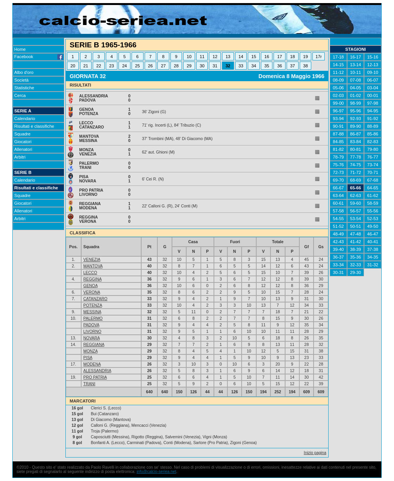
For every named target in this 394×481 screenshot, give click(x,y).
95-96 (355, 111)
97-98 (372, 103)
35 (266, 65)
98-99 (355, 103)
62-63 (355, 195)
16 (266, 56)
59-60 (355, 203)
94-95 (372, 111)
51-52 (338, 226)
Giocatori (23, 141)
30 (202, 65)
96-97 (338, 111)
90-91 (338, 126)
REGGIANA (93, 344)
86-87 (355, 134)
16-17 (355, 57)
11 (202, 56)
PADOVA (91, 325)
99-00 (338, 103)
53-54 (355, 218)
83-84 (355, 141)
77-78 (355, 157)
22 (98, 65)
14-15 (338, 64)
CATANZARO (95, 299)
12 (215, 56)
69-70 (338, 180)
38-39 (355, 249)
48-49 (338, 234)
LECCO (90, 273)
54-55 (338, 218)
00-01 (372, 95)
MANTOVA (93, 266)
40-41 (372, 241)
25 (137, 65)
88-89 (372, 126)
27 (163, 65)
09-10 (372, 72)
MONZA (90, 351)
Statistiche (24, 87)
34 (253, 65)
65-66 (355, 187)
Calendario (24, 118)
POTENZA (92, 305)
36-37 (338, 257)
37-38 (372, 249)
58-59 (372, 203)
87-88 (338, 134)
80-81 (355, 149)
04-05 (355, 87)
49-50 (372, 226)
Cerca (20, 95)
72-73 (338, 172)
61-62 (372, 195)
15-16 (372, 57)
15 (253, 56)
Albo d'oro (23, 72)
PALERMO (93, 318)
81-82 (338, 149)
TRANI (89, 384)
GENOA (90, 286)
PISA (87, 358)
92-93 (355, 118)
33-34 (338, 264)
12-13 (372, 64)
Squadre (22, 134)
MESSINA (92, 312)
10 (189, 56)
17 (279, 56)
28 (176, 65)
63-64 (338, 195)
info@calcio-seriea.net (156, 471)
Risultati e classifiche (34, 126)
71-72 (355, 172)
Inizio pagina (315, 453)
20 (72, 65)
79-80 (372, 149)
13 (227, 56)
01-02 (355, 95)
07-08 (355, 80)
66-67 (338, 187)
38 (305, 65)
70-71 (372, 172)
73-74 (372, 164)
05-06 (338, 87)
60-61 (338, 203)
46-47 (372, 234)
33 (241, 65)
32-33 (355, 264)
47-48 (355, 234)
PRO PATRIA (95, 377)
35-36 (355, 257)
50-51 (355, 226)
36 (279, 65)
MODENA (92, 364)
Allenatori (23, 149)
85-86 (372, 134)
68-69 (355, 180)
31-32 (372, 264)
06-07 (372, 80)
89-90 (355, 126)
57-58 (338, 211)
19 (305, 56)
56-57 (355, 211)
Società (21, 80)
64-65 (372, 187)
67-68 (372, 180)
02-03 (338, 95)
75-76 (338, 164)
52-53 (372, 218)
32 (227, 65)
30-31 (338, 272)
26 (150, 65)
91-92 (372, 118)
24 (124, 65)
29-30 (355, 272)
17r (319, 56)
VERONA (91, 292)
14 (241, 56)
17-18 (338, 57)
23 (111, 65)
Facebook (38, 56)
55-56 (372, 211)
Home (20, 49)
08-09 (338, 80)
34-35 (372, 257)
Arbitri (19, 157)
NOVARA (91, 338)
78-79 (338, 157)
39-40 (338, 249)
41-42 (355, 241)
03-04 (372, 87)
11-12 (338, 72)
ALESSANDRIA (97, 371)
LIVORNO (92, 331)
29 (189, 65)
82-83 (372, 141)
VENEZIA (91, 259)
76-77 (372, 157)
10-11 (355, 72)
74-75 (355, 164)
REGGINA (92, 279)
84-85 (338, 141)
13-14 (355, 64)
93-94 (338, 118)
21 (85, 65)
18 (292, 56)
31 (215, 65)
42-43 (338, 241)
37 (292, 65)
